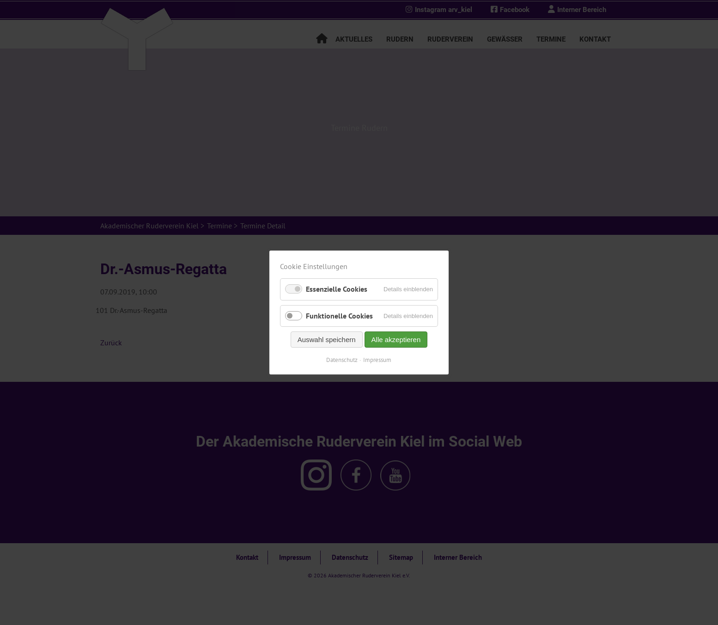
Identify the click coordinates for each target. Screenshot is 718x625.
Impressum (378, 360)
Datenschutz (342, 360)
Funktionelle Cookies (339, 315)
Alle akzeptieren (396, 339)
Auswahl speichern (327, 339)
